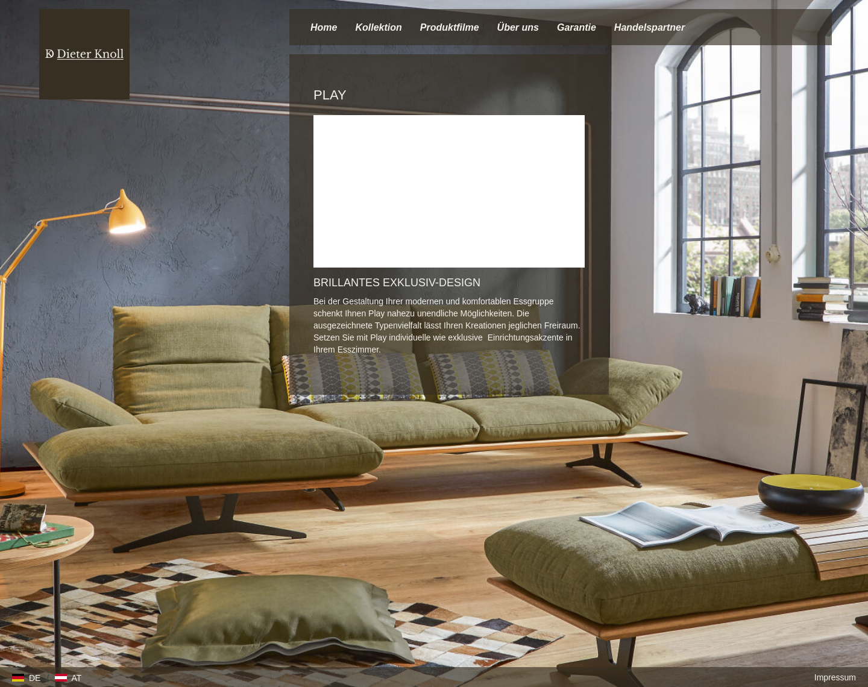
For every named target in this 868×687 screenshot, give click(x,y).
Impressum (835, 677)
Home (323, 27)
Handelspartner (649, 27)
